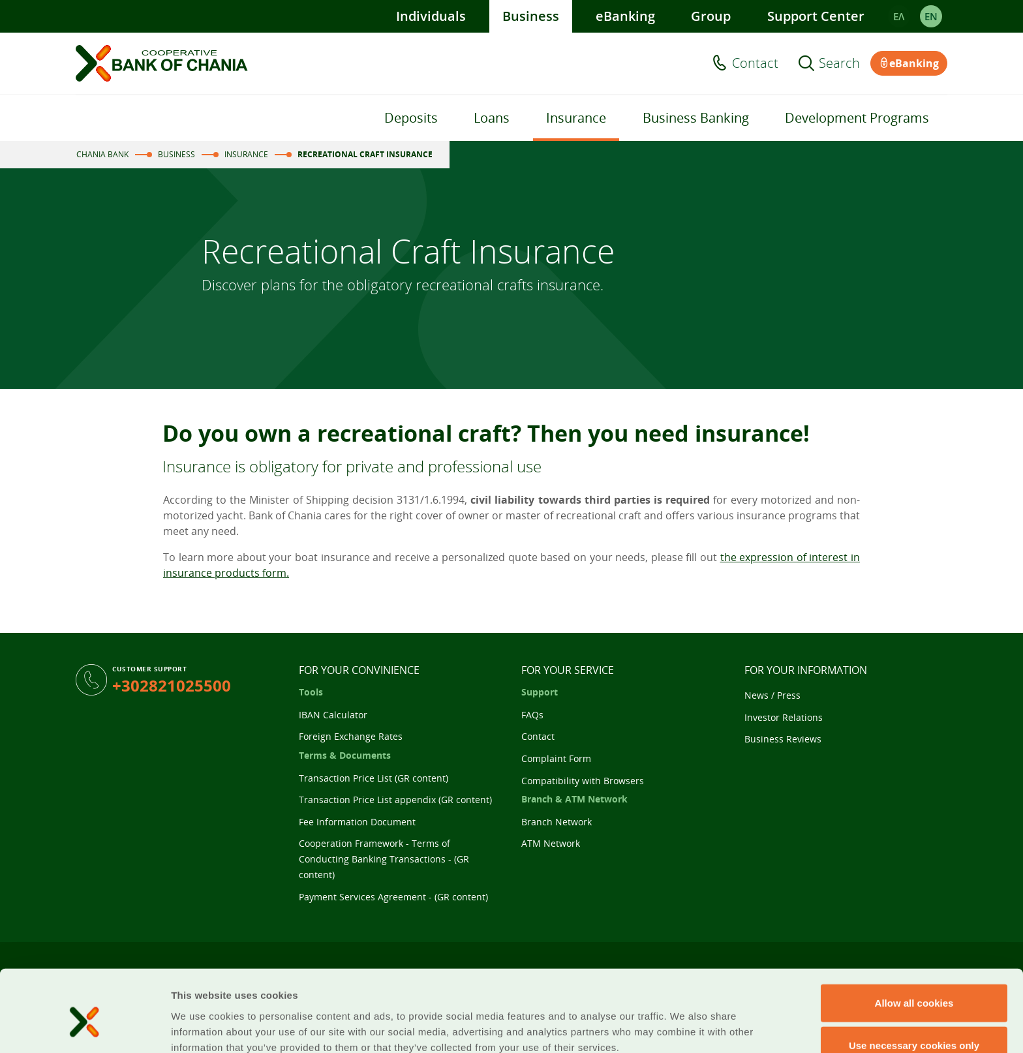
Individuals (431, 16)
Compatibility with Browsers (582, 780)
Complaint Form (556, 758)
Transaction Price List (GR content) (373, 778)
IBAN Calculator (333, 715)
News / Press (772, 695)
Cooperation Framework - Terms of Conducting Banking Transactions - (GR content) (384, 859)
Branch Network (556, 822)
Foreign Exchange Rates (351, 736)
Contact (755, 63)
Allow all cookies (914, 940)
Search (839, 63)
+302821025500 (171, 685)
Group (711, 16)
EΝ (931, 16)
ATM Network (550, 843)
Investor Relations (783, 717)
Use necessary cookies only (914, 983)
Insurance (576, 118)
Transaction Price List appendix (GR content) (395, 799)
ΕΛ (898, 16)
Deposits (411, 118)
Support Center (815, 16)
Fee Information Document (357, 822)
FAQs (532, 715)
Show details (684, 1027)
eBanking (625, 16)
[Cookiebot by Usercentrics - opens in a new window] (84, 1027)
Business (530, 16)
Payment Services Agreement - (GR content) (393, 897)
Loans (492, 118)
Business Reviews (782, 739)
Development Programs (857, 118)
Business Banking (696, 118)
